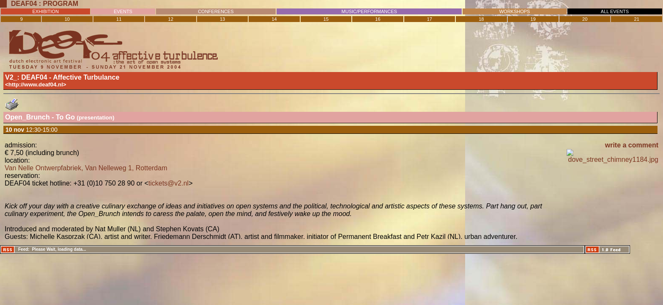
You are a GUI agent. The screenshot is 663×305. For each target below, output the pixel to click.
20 (584, 19)
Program (61, 3)
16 (377, 19)
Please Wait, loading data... (59, 249)
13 (222, 19)
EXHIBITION (46, 11)
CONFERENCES (215, 11)
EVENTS (123, 11)
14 (274, 19)
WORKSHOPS (514, 11)
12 (170, 19)
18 (481, 19)
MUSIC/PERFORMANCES (369, 11)
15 (326, 19)
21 (636, 19)
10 (67, 19)
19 (533, 19)
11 (118, 19)
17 (429, 19)
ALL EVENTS (615, 11)
